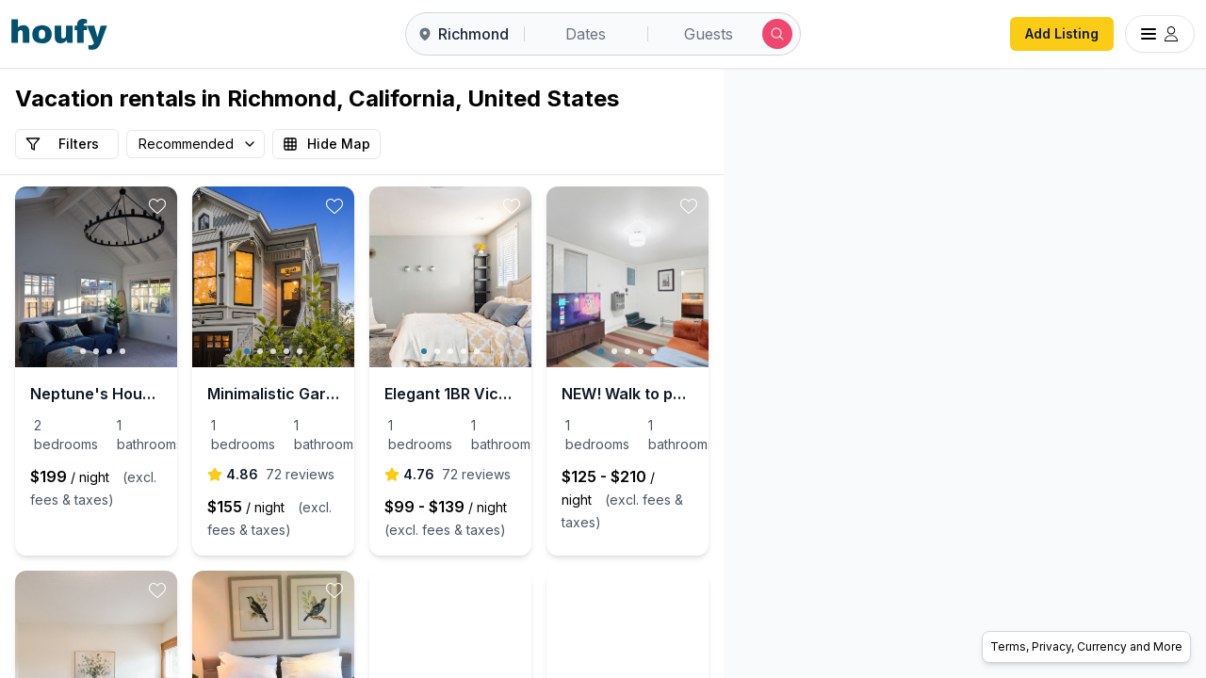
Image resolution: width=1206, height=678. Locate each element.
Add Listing (1062, 33)
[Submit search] (777, 34)
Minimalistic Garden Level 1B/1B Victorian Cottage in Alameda (362, 393)
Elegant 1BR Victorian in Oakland (597, 393)
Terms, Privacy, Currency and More (1086, 646)
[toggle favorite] (216, 206)
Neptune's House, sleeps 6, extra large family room (125, 393)
